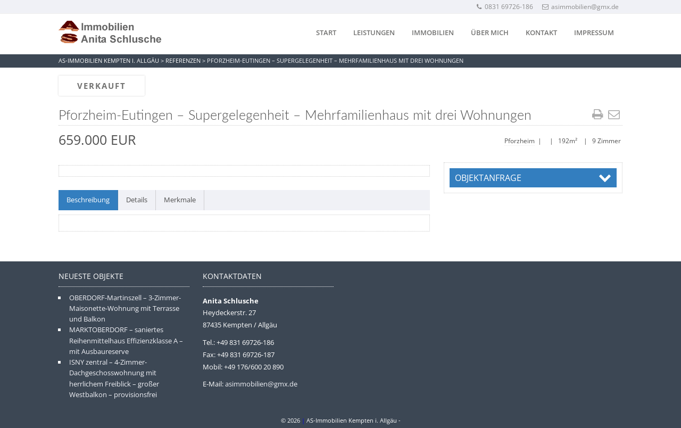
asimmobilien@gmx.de (580, 6)
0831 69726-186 (504, 6)
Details (136, 199)
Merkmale (180, 199)
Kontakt (541, 32)
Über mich (490, 32)
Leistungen (374, 32)
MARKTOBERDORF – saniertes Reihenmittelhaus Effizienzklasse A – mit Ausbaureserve (126, 340)
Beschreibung (88, 199)
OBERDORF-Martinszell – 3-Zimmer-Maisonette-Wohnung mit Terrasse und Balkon (125, 308)
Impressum (594, 32)
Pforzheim (519, 140)
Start (326, 32)
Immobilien (433, 32)
